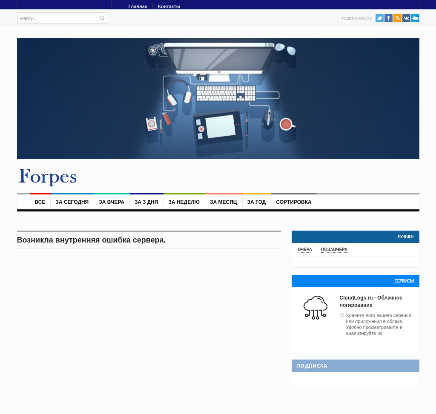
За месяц (223, 202)
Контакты (169, 6)
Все (40, 202)
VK (406, 18)
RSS (397, 18)
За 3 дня (146, 202)
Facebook (388, 18)
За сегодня (72, 202)
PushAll (415, 18)
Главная (138, 6)
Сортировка (293, 202)
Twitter (380, 18)
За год (256, 202)
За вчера (111, 202)
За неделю (184, 202)
